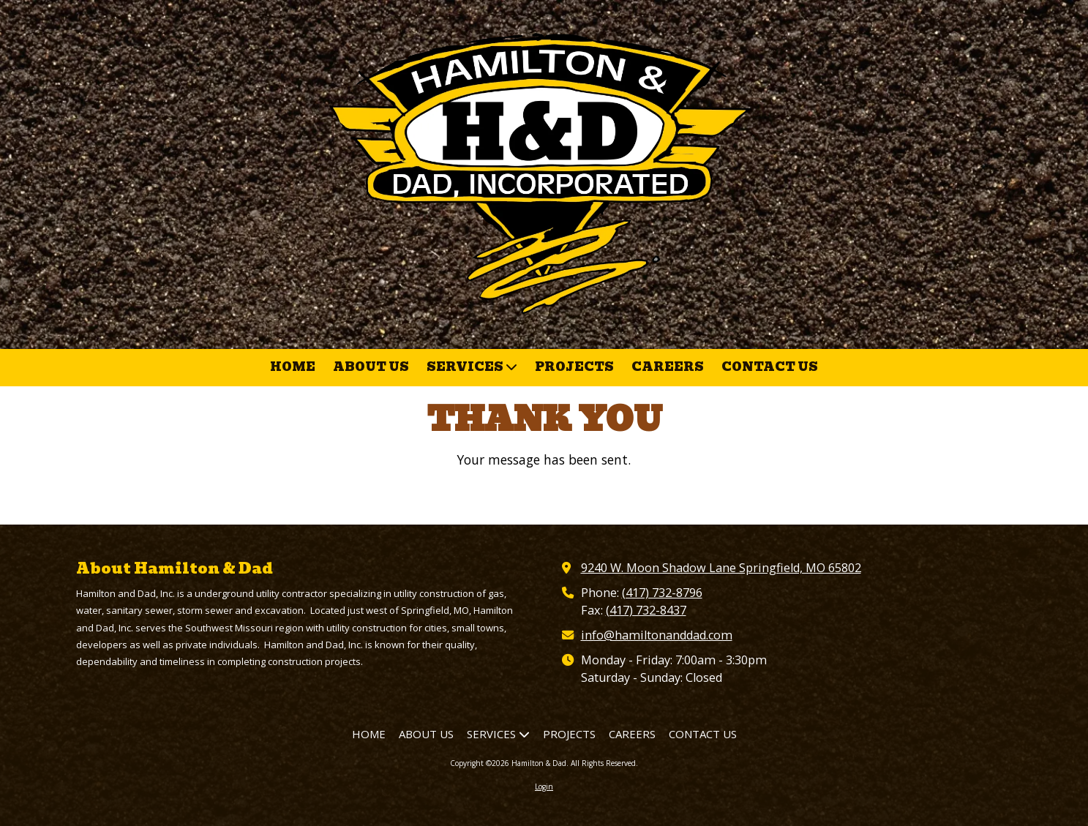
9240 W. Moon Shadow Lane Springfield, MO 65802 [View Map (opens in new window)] (721, 568)
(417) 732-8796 (662, 593)
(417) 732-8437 (646, 610)
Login (544, 786)
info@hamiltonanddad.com (656, 635)
